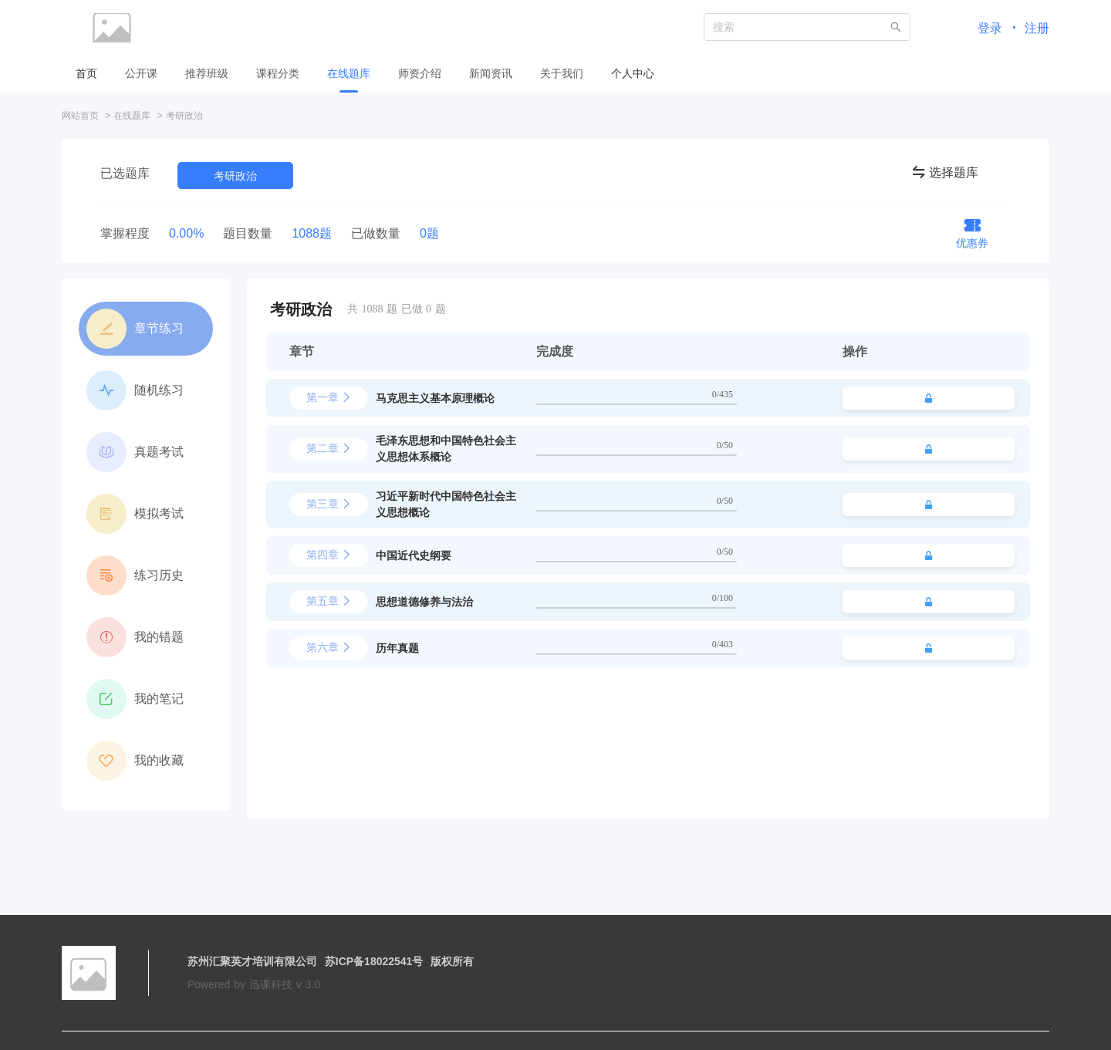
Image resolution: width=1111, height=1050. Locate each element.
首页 (86, 73)
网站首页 (80, 115)
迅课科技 (270, 984)
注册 (1037, 28)
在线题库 (131, 115)
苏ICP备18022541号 (374, 961)
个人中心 (632, 73)
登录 (990, 28)
